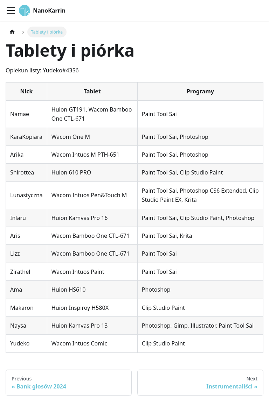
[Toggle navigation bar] (11, 10)
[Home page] (12, 32)
